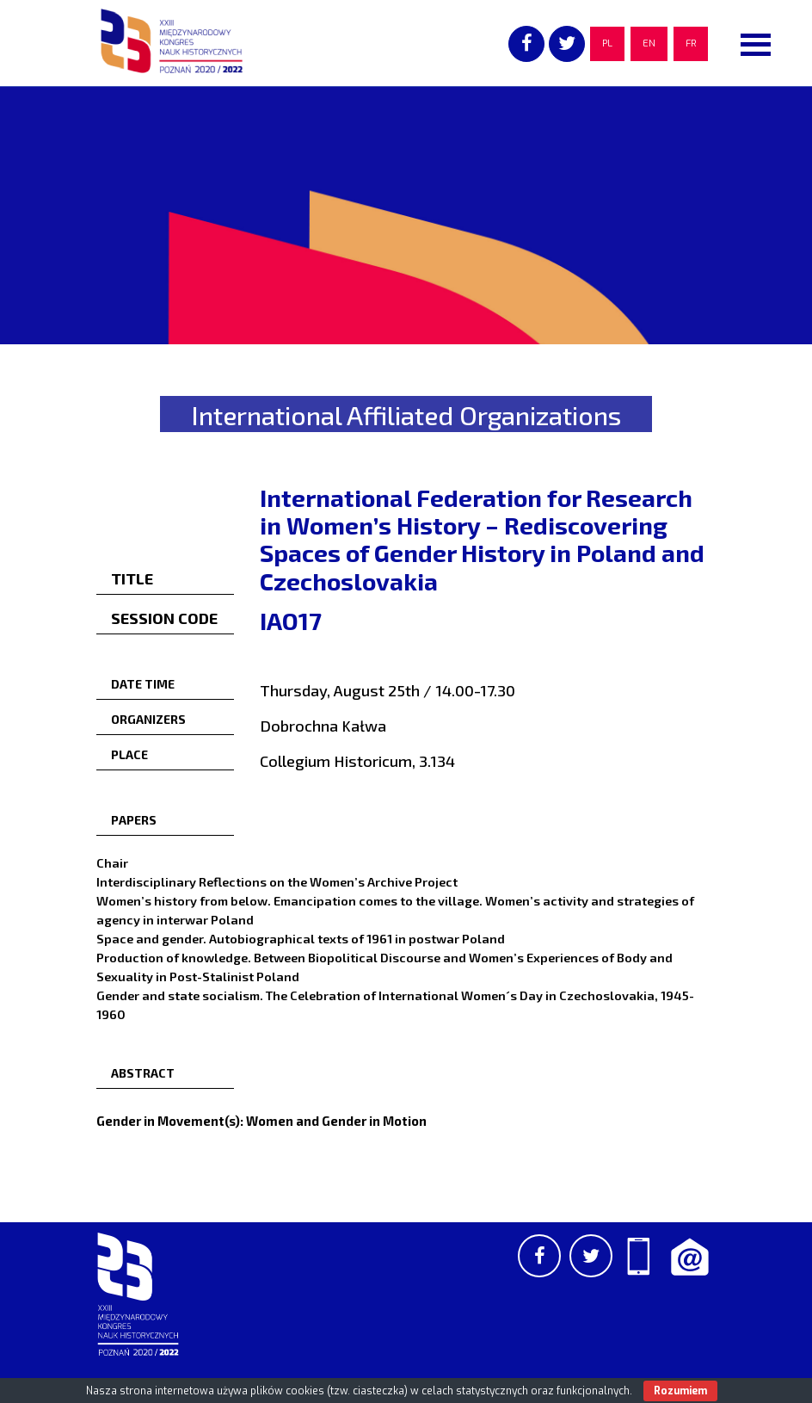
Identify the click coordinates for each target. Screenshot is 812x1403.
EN (649, 43)
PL (607, 43)
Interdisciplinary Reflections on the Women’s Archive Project (277, 881)
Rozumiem (680, 1391)
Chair (112, 862)
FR (691, 43)
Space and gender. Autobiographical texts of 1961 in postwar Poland (300, 938)
